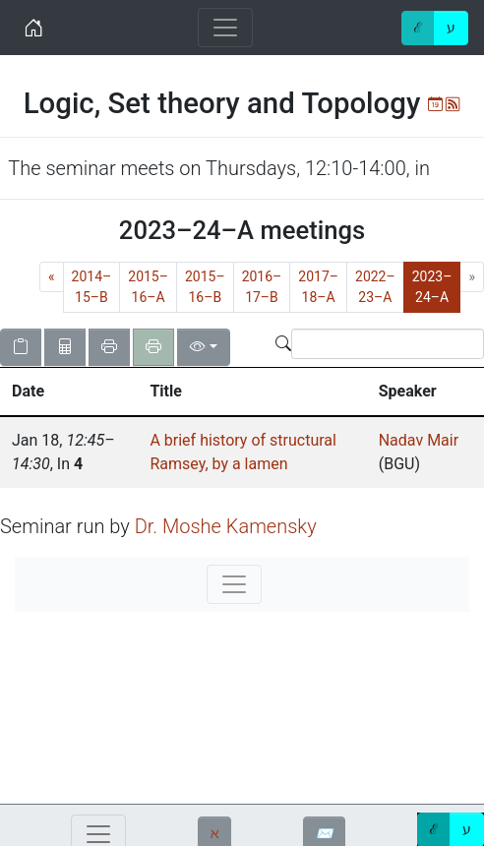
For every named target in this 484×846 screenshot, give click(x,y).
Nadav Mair (418, 440)
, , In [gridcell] (63, 452)
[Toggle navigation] (225, 27)
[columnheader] (69, 392)
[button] (69, 391)
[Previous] (51, 277)
